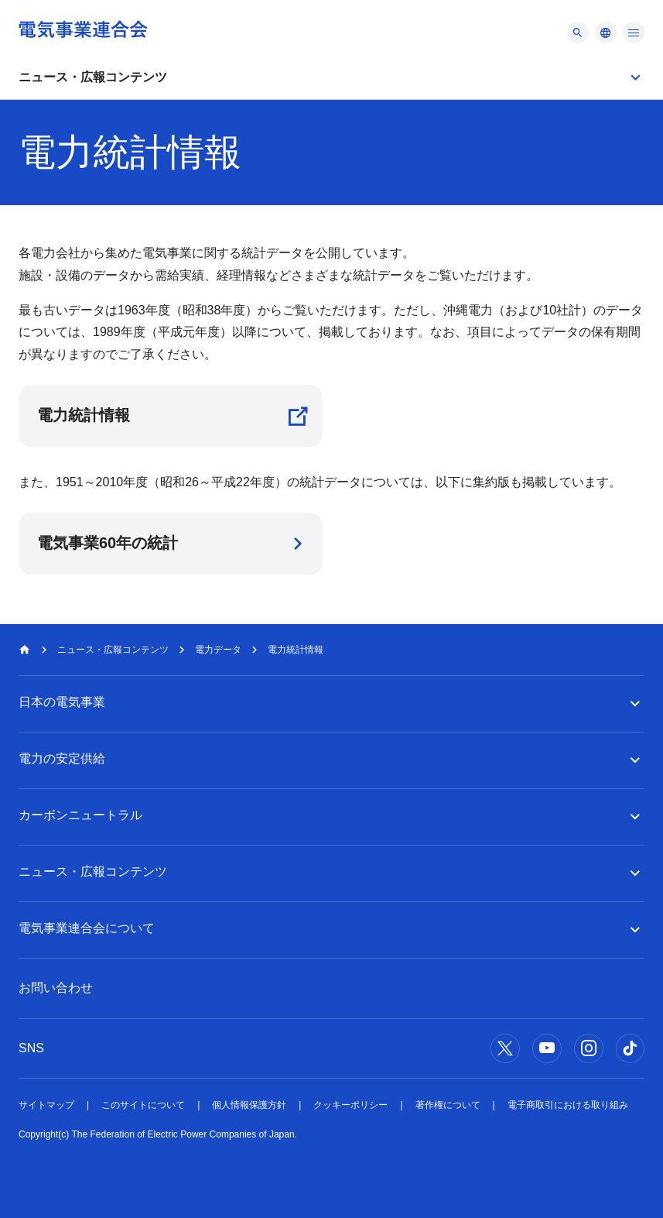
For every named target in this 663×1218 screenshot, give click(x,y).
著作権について (447, 1105)
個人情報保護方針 (249, 1105)
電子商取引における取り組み (568, 1105)
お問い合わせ (56, 987)
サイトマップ (46, 1105)
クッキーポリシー (350, 1105)
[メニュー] (578, 32)
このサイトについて (143, 1105)
